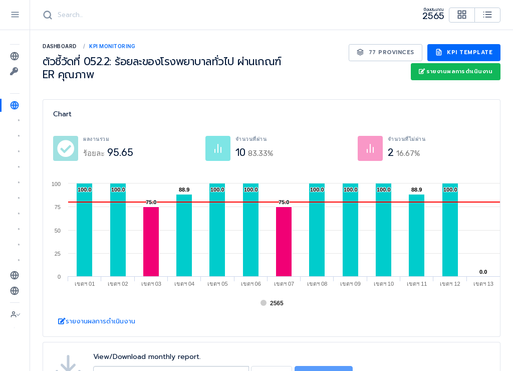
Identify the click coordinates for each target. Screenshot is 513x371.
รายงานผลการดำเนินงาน (455, 71)
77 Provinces (385, 52)
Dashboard (60, 46)
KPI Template (464, 52)
